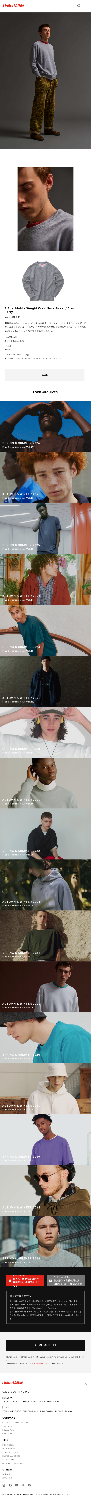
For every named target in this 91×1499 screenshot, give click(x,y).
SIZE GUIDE (8, 1460)
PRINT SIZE (8, 1445)
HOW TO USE (8, 1449)
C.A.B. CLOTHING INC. (13, 1423)
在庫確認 (6, 1474)
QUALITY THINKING (12, 1463)
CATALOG (7, 1478)
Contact (5, 1434)
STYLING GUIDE (10, 1452)
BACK (45, 375)
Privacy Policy (8, 1430)
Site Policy (7, 1426)
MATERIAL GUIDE (11, 1456)
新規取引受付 (37, 1363)
